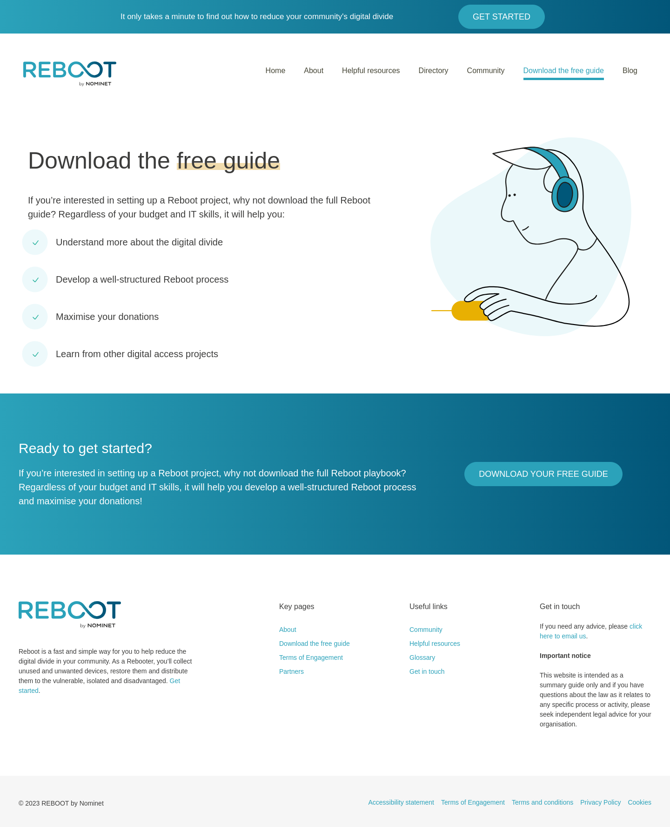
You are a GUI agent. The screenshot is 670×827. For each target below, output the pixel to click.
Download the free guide (563, 71)
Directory (434, 71)
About (313, 71)
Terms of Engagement (311, 657)
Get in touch (427, 671)
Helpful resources (371, 71)
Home (276, 71)
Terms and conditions (542, 802)
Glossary (422, 657)
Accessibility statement (401, 802)
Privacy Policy (600, 802)
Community (486, 71)
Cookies (639, 802)
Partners (291, 671)
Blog (630, 71)
